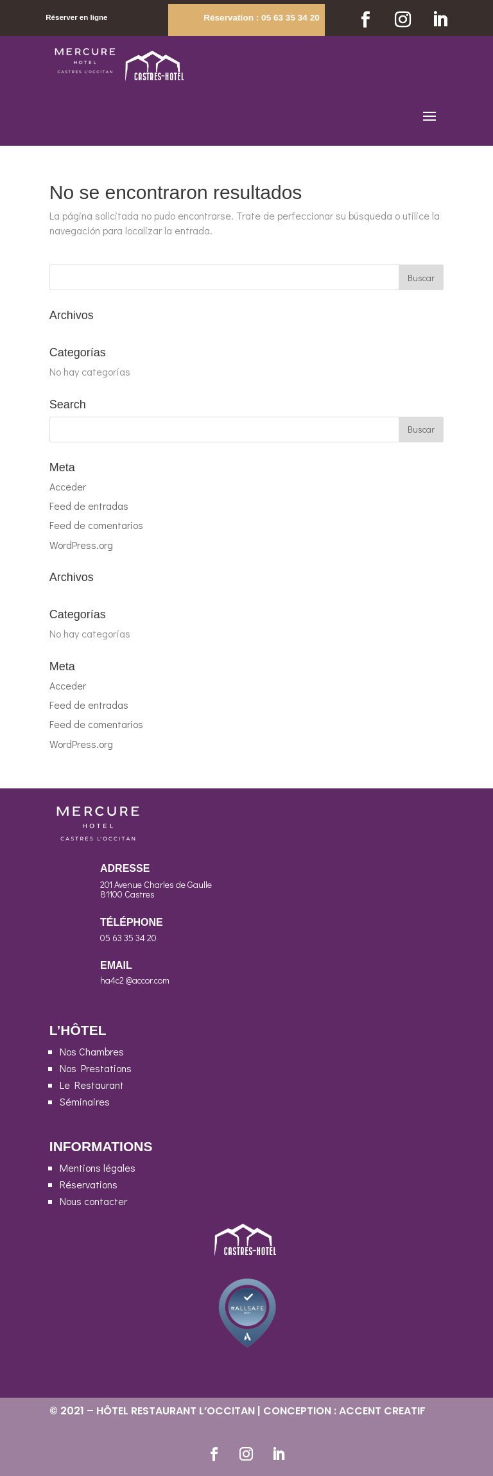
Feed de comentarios (96, 525)
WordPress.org (81, 544)
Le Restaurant (92, 1084)
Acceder (67, 486)
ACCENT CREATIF (382, 1410)
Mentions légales (97, 1167)
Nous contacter (93, 1201)
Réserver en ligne (76, 17)
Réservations (88, 1184)
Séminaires (85, 1101)
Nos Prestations (96, 1068)
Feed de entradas (88, 505)
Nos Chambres (92, 1051)
